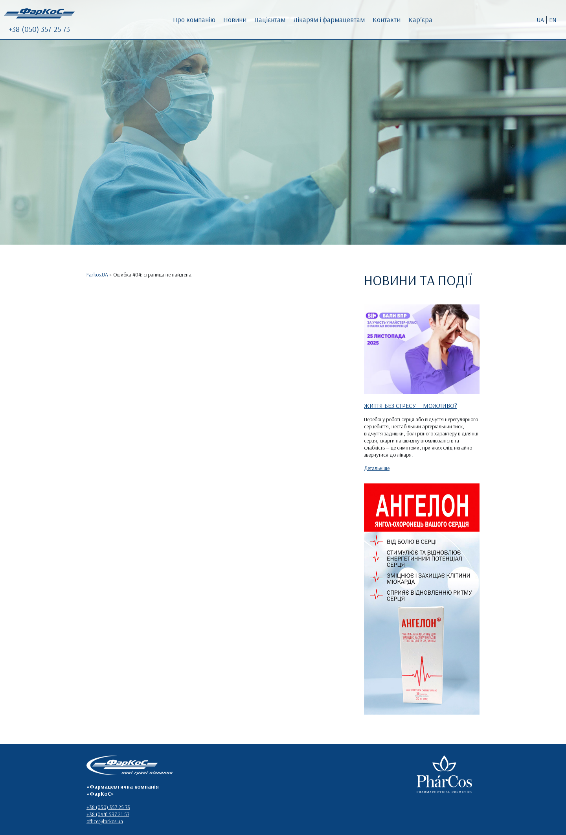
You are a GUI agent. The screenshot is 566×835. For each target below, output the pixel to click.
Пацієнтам (269, 19)
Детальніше (377, 468)
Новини (234, 19)
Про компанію (194, 19)
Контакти (387, 19)
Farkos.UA (97, 274)
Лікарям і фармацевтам (329, 19)
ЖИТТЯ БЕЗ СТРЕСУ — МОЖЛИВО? (410, 405)
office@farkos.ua (104, 821)
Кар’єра (420, 19)
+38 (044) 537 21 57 (107, 814)
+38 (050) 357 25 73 (39, 29)
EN (553, 20)
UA (540, 20)
